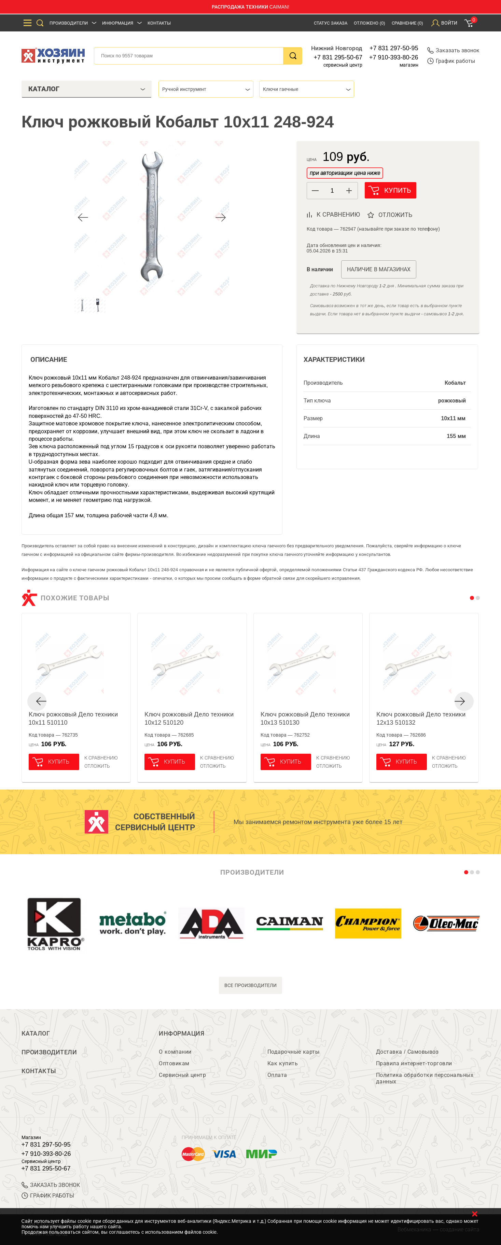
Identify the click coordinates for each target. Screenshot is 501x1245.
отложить (396, 214)
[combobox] (205, 89)
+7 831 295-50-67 (338, 57)
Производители (69, 23)
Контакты (159, 23)
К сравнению (101, 758)
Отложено (369, 23)
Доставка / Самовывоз (407, 1052)
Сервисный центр (182, 1075)
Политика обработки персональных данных (424, 1078)
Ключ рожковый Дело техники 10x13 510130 (305, 718)
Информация (117, 23)
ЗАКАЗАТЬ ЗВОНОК (51, 1185)
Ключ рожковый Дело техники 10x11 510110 (73, 718)
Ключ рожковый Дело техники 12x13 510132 (420, 718)
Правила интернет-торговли (414, 1063)
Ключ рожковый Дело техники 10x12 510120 (189, 718)
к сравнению (338, 214)
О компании (175, 1052)
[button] (349, 190)
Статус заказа (330, 23)
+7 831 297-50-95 (394, 48)
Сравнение (407, 23)
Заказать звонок (453, 50)
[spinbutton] (332, 190)
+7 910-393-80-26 (393, 57)
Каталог (36, 1033)
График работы (451, 61)
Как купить (282, 1063)
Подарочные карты (293, 1052)
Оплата (277, 1075)
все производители (250, 985)
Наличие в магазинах (378, 269)
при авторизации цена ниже (345, 173)
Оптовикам (174, 1063)
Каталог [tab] (86, 89)
